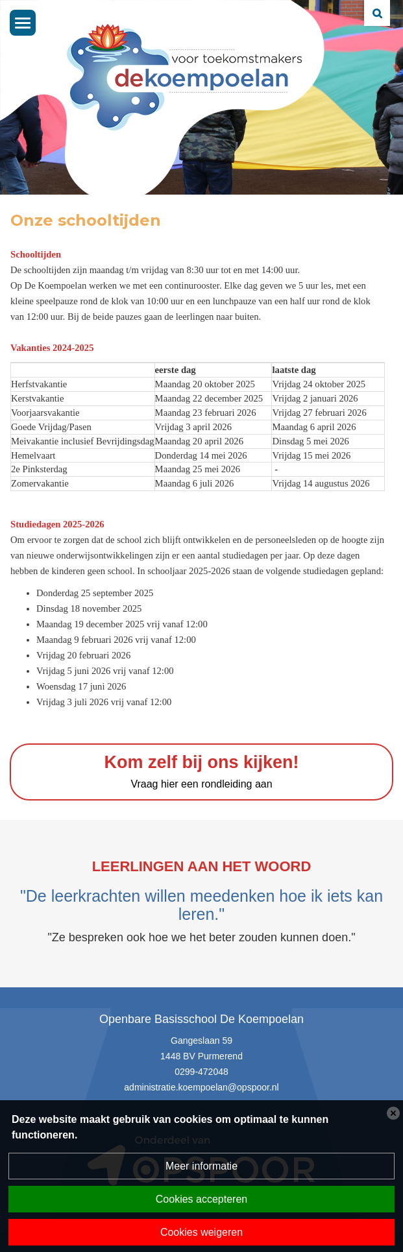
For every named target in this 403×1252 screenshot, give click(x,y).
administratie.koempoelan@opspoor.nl (201, 1087)
